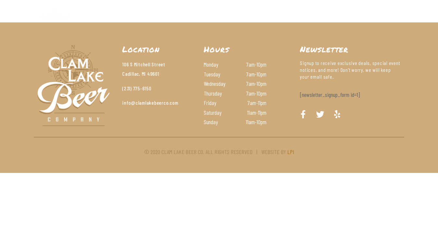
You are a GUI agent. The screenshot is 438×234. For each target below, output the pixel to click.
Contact (283, 21)
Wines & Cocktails (234, 21)
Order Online (325, 21)
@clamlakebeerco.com (154, 102)
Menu (165, 21)
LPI (290, 151)
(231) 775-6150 (136, 88)
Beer (190, 21)
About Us (132, 21)
